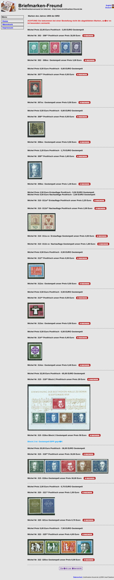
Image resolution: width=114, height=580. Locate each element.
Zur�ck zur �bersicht (71, 568)
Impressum (7, 28)
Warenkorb (7, 24)
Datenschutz (77, 577)
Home (5, 21)
